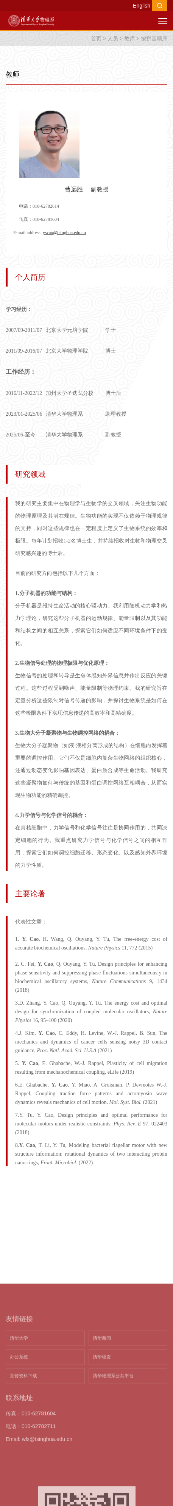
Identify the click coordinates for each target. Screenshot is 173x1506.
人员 (113, 38)
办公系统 (19, 1433)
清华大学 (19, 1414)
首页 (96, 38)
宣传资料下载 (23, 1452)
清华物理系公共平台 (113, 1452)
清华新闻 (102, 1414)
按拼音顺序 (154, 38)
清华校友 (102, 1433)
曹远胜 (74, 189)
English (141, 6)
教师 (129, 38)
